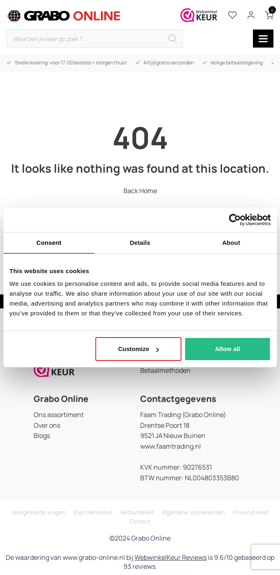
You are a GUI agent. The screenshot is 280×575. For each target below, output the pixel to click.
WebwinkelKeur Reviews (170, 557)
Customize (138, 348)
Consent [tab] (48, 242)
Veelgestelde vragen (39, 512)
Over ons (47, 425)
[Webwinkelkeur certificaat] (198, 15)
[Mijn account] (251, 15)
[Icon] (54, 368)
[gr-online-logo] (64, 15)
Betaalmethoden (165, 370)
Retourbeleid (137, 512)
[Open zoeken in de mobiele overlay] (95, 39)
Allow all (227, 348)
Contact (140, 521)
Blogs (42, 435)
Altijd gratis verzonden (168, 62)
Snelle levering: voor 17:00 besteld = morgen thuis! (71, 62)
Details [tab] (140, 242)
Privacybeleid (250, 512)
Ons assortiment (59, 414)
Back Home (140, 190)
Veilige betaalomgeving (236, 62)
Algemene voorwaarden (193, 512)
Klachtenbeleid (93, 512)
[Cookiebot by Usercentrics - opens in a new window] (235, 220)
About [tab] (231, 242)
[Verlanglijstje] (232, 15)
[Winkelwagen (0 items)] (269, 15)
